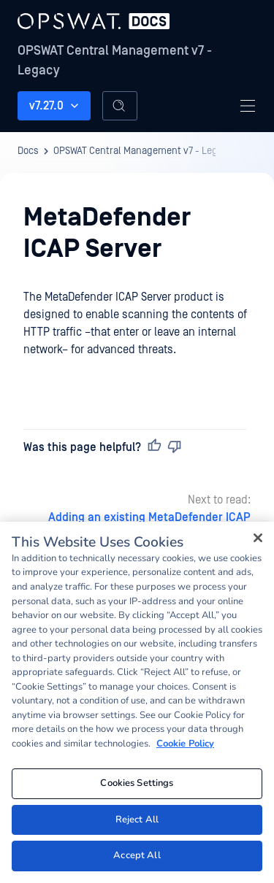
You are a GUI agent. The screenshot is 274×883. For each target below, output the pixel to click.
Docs (28, 151)
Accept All (136, 855)
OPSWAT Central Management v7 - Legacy (115, 60)
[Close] (258, 538)
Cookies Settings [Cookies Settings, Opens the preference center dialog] (136, 783)
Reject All (137, 819)
